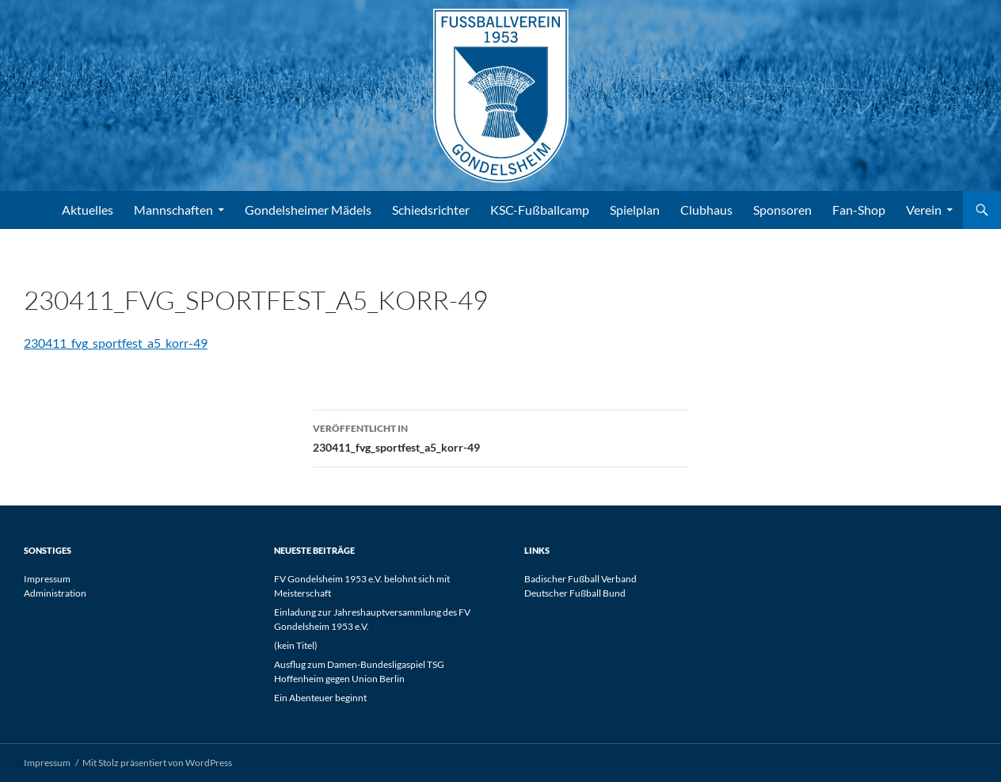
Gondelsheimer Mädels (308, 209)
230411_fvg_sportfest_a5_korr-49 (115, 342)
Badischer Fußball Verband (580, 579)
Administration (55, 593)
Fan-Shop (858, 209)
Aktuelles (87, 209)
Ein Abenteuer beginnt (320, 698)
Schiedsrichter (431, 209)
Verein (924, 209)
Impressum (47, 579)
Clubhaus (706, 209)
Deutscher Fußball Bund (575, 593)
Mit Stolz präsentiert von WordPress (157, 763)
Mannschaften (173, 209)
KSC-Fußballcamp (539, 209)
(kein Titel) (296, 645)
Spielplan (635, 209)
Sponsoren (782, 209)
